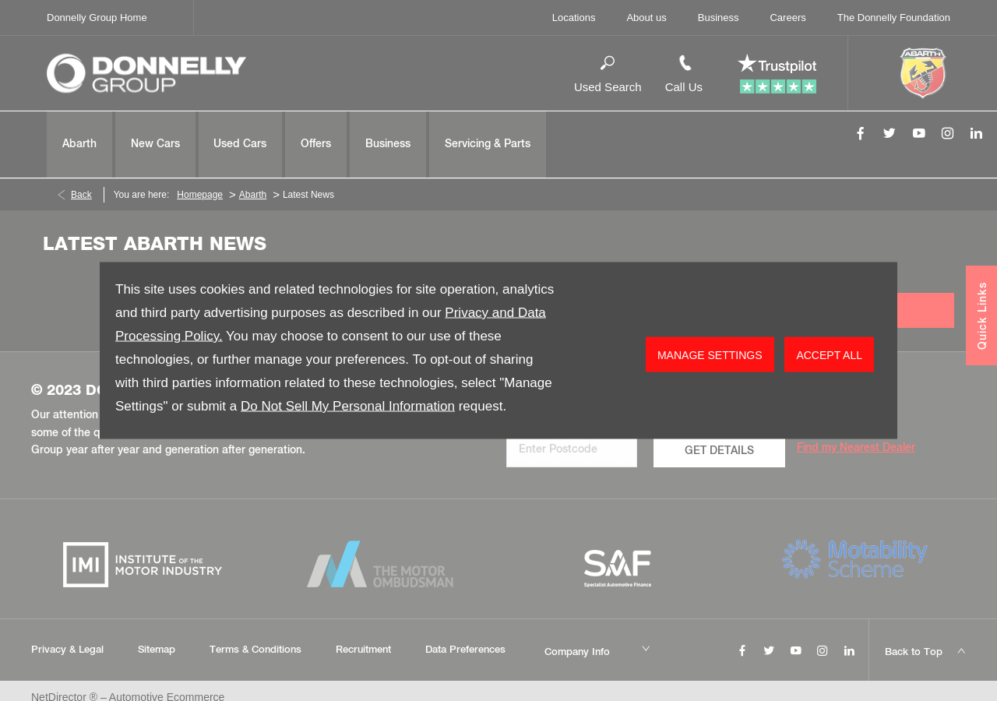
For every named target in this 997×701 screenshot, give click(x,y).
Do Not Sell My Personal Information (348, 406)
